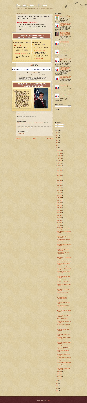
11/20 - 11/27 (59, 158)
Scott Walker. (19, 119)
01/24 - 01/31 (59, 373)
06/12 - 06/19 (59, 197)
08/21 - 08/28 (59, 180)
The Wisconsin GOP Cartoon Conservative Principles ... (62, 298)
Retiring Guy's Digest (31, 5)
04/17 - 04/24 (59, 210)
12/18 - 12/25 (59, 152)
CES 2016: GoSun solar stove (62, 352)
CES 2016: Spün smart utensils (62, 364)
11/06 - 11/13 (59, 162)
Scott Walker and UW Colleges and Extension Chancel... (63, 266)
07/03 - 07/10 (59, 192)
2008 (57, 392)
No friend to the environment (22, 124)
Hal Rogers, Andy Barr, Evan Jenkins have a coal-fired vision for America (30, 122)
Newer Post (18, 138)
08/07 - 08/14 (59, 183)
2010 (57, 388)
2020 (57, 142)
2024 (57, 135)
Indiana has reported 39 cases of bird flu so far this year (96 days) (65, 16)
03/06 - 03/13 (59, 220)
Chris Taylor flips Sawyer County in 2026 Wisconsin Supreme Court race (65, 86)
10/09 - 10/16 (59, 168)
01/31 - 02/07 (59, 371)
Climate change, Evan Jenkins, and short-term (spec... (63, 293)
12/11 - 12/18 (59, 153)
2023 (57, 137)
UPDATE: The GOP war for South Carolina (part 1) (63, 237)
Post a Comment (21, 133)
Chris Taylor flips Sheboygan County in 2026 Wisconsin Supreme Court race (65, 68)
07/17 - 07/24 (59, 188)
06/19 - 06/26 (59, 195)
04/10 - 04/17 (59, 212)
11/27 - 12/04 (59, 157)
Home (34, 138)
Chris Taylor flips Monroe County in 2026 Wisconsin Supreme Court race (65, 24)
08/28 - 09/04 (59, 178)
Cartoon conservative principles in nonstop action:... (63, 306)
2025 (57, 133)
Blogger (49, 400)
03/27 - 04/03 (59, 215)
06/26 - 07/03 (59, 193)
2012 (57, 385)
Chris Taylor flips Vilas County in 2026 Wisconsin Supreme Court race (65, 59)
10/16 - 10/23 (59, 167)
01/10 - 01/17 (59, 376)
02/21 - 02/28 (59, 224)
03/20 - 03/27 (59, 217)
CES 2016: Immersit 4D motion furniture (64, 362)
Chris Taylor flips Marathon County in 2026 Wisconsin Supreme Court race (64, 94)
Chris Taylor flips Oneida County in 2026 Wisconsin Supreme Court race (65, 77)
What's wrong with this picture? (62, 318)
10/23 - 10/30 (59, 165)
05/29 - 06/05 (59, 200)
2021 (57, 140)
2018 (57, 145)
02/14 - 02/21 (59, 225)
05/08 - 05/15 (59, 205)
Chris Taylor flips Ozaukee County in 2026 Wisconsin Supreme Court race (64, 42)
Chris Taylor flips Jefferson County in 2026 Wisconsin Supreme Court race (64, 51)
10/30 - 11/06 (59, 163)
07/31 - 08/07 (59, 185)
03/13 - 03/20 (59, 219)
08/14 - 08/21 (59, 182)
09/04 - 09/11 (59, 177)
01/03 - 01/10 (59, 378)
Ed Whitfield (19, 117)
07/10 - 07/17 (59, 190)
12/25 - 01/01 (59, 150)
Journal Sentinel (34, 72)
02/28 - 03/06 (59, 222)
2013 (57, 383)
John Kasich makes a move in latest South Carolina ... (63, 253)
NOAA (32, 64)
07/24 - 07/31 (59, 187)
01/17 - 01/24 (59, 374)
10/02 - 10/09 (59, 170)
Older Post (50, 138)
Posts (57, 124)
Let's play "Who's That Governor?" (63, 260)
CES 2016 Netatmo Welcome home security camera (63, 250)
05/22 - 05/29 (59, 202)
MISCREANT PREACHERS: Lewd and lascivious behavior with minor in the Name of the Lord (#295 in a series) (65, 34)
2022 (57, 138)
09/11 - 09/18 (59, 175)
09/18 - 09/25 (59, 173)
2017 (57, 147)
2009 (57, 390)
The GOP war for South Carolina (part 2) (64, 261)
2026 (57, 132)
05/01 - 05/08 (59, 207)
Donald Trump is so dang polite (62, 319)
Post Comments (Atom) (24, 140)
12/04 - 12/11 (59, 155)
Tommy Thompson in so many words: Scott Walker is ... (63, 369)
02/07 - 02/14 (59, 227)
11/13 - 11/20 (59, 160)
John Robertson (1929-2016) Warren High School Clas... (63, 348)
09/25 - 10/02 (59, 172)
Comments (58, 126)
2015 (57, 380)
